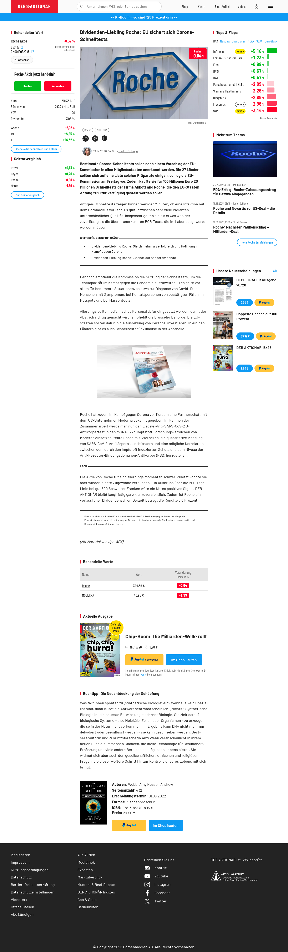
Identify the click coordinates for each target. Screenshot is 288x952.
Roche (87, 130)
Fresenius (219, 104)
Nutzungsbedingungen (30, 869)
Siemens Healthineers (227, 91)
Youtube (156, 876)
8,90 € (244, 368)
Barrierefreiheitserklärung (33, 884)
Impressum (20, 862)
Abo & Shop (87, 899)
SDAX (259, 41)
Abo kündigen (22, 914)
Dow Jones (239, 41)
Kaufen (28, 86)
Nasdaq (225, 41)
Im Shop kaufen (184, 659)
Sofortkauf (144, 659)
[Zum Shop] (185, 6)
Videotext (19, 899)
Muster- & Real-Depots (96, 884)
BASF (216, 71)
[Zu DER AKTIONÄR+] (222, 6)
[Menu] (270, 6)
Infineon (218, 51)
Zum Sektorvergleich (27, 195)
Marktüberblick (89, 877)
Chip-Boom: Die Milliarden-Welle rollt (166, 636)
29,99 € (245, 336)
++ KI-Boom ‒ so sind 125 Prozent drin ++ (144, 17)
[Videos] (242, 6)
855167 (17, 47)
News (240, 51)
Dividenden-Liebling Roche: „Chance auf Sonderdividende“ (134, 258)
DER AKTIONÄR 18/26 (254, 347)
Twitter (155, 901)
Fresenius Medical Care (227, 58)
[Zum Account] (201, 6)
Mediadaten (20, 854)
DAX (215, 41)
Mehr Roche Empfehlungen (257, 242)
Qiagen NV (219, 98)
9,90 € (244, 302)
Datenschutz (21, 877)
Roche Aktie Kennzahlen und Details (36, 149)
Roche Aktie (19, 41)
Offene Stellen (22, 907)
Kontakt (156, 867)
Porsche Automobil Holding (229, 84)
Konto (144, 674)
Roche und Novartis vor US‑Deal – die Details (244, 210)
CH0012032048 (22, 51)
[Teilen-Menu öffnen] (85, 138)
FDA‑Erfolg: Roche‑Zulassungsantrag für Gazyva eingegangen (244, 191)
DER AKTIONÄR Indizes (96, 892)
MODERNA (102, 130)
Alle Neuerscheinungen (270, 271)
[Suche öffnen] (82, 6)
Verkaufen (58, 86)
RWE (216, 78)
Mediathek (86, 862)
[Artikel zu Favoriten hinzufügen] (104, 138)
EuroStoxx (271, 41)
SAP (215, 111)
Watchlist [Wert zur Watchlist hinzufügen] (23, 60)
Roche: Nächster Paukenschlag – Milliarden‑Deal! (241, 229)
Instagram (157, 884)
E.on (216, 64)
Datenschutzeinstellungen (32, 892)
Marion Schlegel (128, 151)
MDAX (251, 41)
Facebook (157, 892)
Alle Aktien (86, 854)
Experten (85, 869)
